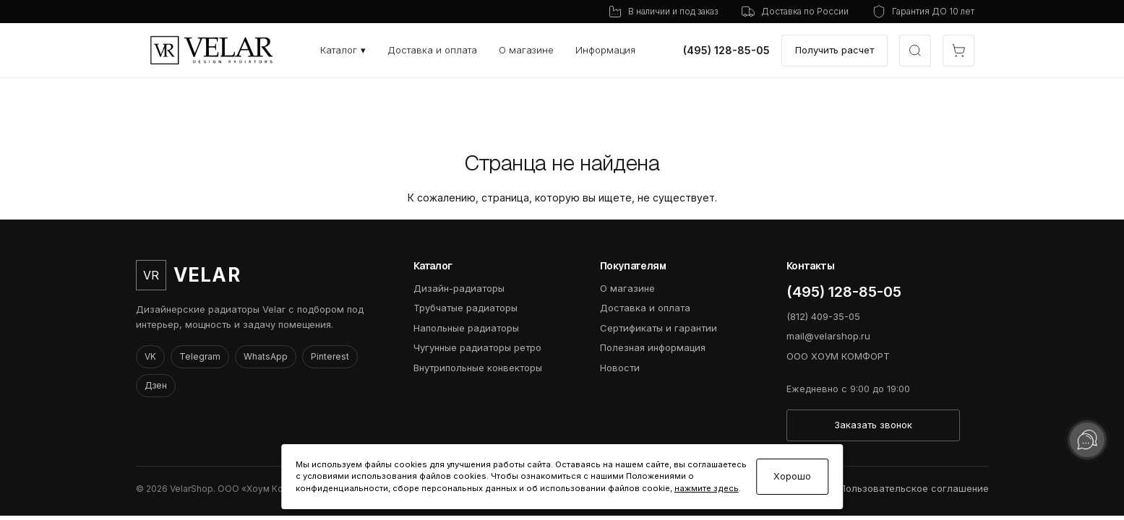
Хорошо (792, 476)
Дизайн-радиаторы (459, 288)
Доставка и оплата (432, 50)
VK (150, 356)
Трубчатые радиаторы (465, 307)
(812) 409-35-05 (823, 316)
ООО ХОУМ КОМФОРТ (838, 356)
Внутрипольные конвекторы (477, 367)
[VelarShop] (211, 50)
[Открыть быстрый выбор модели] (915, 50)
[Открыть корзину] (958, 50)
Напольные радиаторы (466, 328)
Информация (605, 50)
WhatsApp (266, 356)
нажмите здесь (706, 488)
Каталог (343, 50)
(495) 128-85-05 (726, 51)
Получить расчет (834, 50)
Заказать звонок (873, 424)
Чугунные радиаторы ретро (477, 347)
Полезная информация (652, 347)
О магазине (526, 50)
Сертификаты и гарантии (658, 328)
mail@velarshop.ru (828, 336)
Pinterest (330, 356)
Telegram (199, 356)
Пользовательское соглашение (914, 488)
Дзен (156, 385)
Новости (620, 367)
